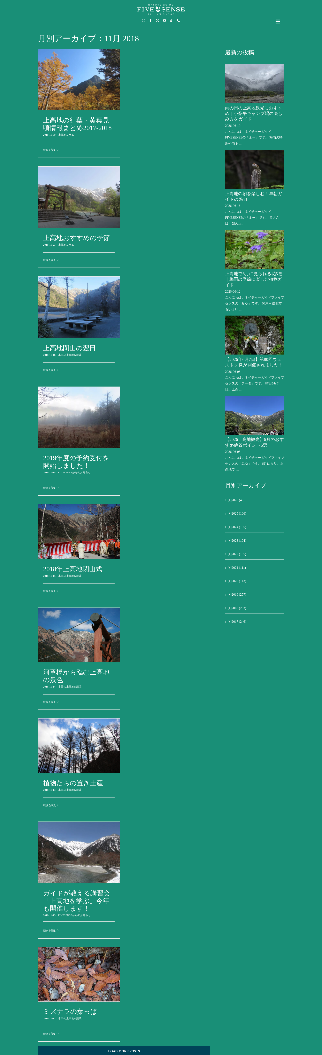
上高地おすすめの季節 (76, 237)
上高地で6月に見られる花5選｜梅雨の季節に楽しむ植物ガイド (253, 279)
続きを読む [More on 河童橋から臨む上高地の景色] (49, 702)
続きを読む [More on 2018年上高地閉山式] (49, 591)
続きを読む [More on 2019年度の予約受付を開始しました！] (49, 487)
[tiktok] (171, 20)
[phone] (178, 20)
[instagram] (143, 20)
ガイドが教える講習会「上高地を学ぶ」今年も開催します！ (76, 900)
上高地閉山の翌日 (69, 348)
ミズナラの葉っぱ (70, 1011)
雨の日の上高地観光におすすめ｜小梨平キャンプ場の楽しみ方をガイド (254, 113)
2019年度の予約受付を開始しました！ (76, 461)
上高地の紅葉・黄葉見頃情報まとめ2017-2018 (77, 124)
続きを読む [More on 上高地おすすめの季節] (49, 260)
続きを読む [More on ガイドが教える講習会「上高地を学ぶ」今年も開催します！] (49, 930)
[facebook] (150, 20)
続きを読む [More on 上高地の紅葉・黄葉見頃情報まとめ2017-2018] (49, 149)
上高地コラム (66, 134)
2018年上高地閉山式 (72, 569)
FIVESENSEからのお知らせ (74, 472)
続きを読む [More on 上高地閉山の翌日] (49, 370)
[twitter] (157, 20)
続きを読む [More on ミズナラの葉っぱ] (49, 1033)
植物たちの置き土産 (73, 783)
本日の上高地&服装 (70, 354)
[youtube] (164, 20)
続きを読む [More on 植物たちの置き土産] (49, 805)
